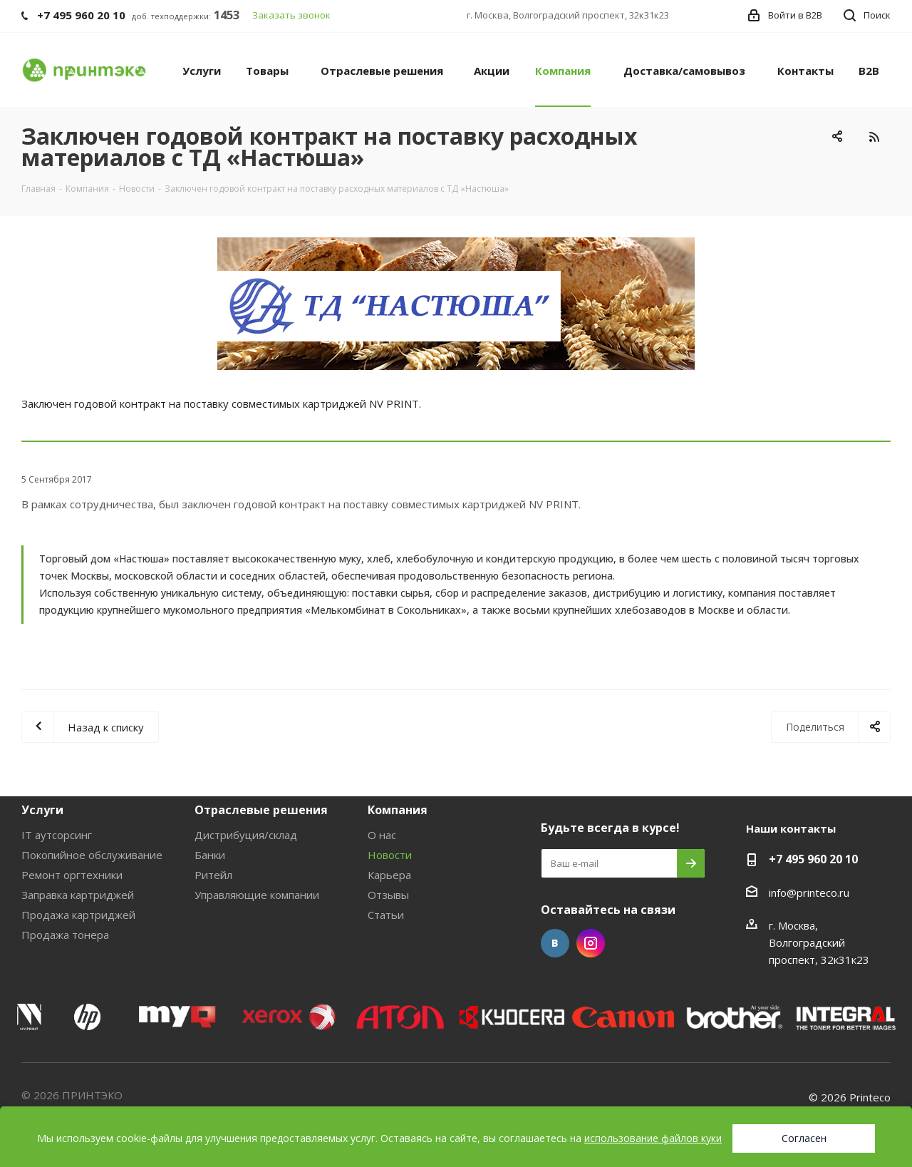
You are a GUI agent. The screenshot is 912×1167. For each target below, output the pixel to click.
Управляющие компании (257, 895)
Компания (398, 810)
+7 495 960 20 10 (813, 859)
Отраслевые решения (261, 810)
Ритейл (213, 875)
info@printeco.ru (809, 892)
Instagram (590, 943)
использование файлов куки (653, 1138)
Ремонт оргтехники (72, 875)
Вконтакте (555, 943)
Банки (210, 855)
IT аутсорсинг (56, 835)
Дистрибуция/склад (246, 835)
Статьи (386, 915)
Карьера (389, 875)
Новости (390, 855)
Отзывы (388, 895)
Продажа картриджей (78, 915)
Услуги (42, 810)
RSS (874, 136)
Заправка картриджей (77, 895)
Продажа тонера (65, 934)
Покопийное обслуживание (91, 855)
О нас (382, 835)
